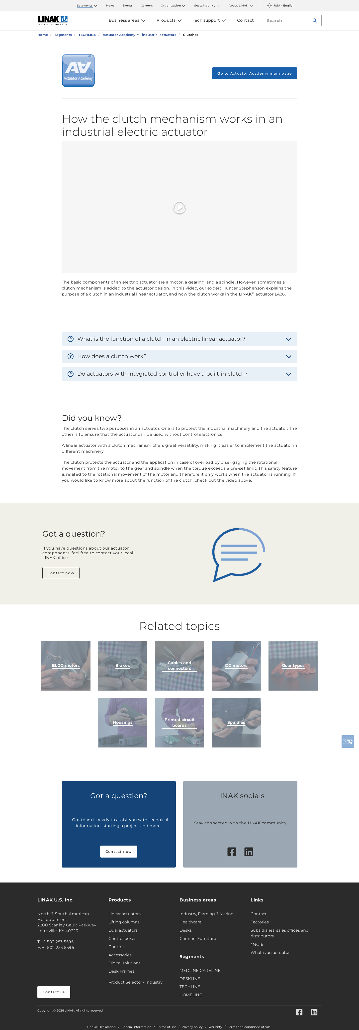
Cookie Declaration (101, 1027)
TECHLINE (190, 986)
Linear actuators (124, 913)
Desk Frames (121, 971)
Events (128, 5)
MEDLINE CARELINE (200, 970)
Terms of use (166, 1027)
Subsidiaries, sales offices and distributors (280, 933)
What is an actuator (270, 952)
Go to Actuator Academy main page (254, 73)
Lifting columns (124, 922)
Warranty (215, 1027)
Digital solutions (124, 963)
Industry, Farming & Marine (206, 913)
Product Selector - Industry (135, 982)
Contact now (61, 573)
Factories (260, 922)
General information (136, 1027)
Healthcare (190, 922)
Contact (259, 913)
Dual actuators (123, 930)
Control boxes (122, 938)
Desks (186, 930)
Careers (147, 5)
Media (257, 944)
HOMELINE (191, 995)
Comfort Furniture (198, 938)
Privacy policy (192, 1027)
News (110, 5)
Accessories (120, 955)
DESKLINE (190, 978)
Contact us (54, 992)
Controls (116, 946)
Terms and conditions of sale (249, 1027)
